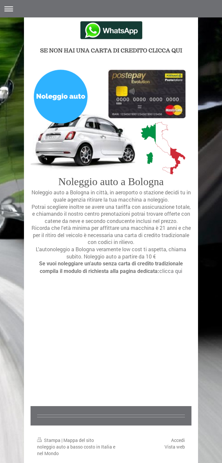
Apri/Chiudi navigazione (111, 9)
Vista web (175, 447)
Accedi (178, 440)
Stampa (49, 440)
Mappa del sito (78, 440)
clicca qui (170, 270)
